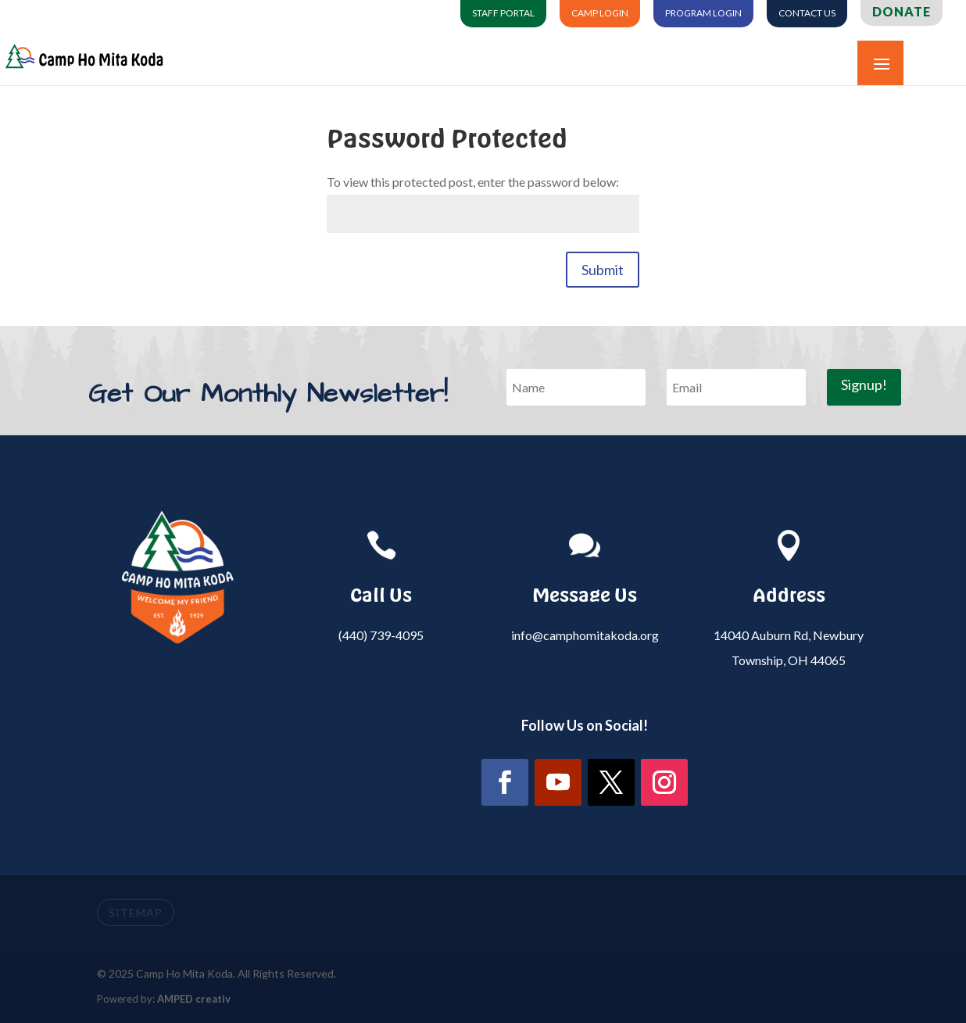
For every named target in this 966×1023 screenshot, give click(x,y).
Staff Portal (503, 13)
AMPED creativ (194, 999)
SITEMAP (136, 912)
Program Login (703, 13)
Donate (901, 11)
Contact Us (806, 13)
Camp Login (599, 13)
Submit (602, 269)
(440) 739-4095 (381, 635)
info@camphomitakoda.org (585, 635)
